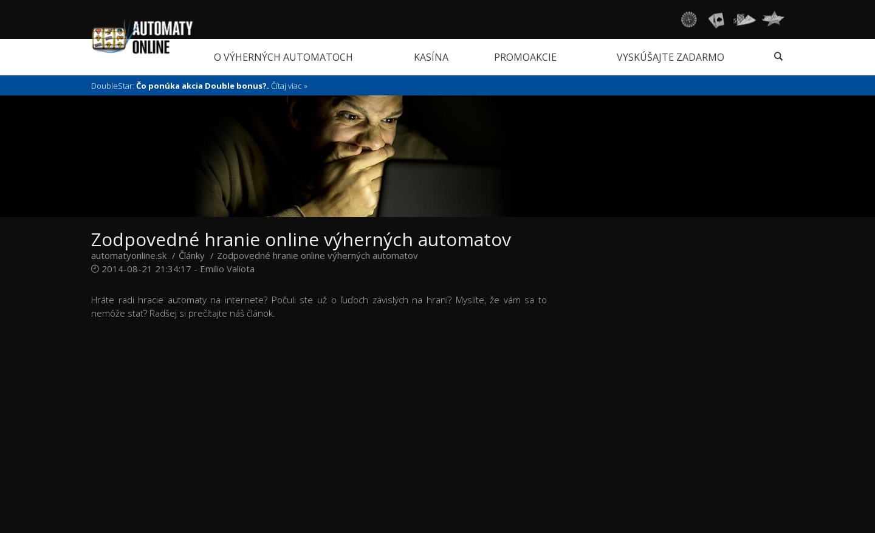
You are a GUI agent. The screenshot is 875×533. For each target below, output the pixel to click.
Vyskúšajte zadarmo (670, 57)
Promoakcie (525, 57)
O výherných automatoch (283, 57)
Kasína (431, 57)
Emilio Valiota (227, 269)
